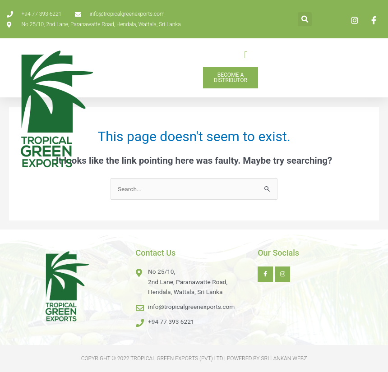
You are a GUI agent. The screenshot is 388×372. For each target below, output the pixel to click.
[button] (305, 19)
